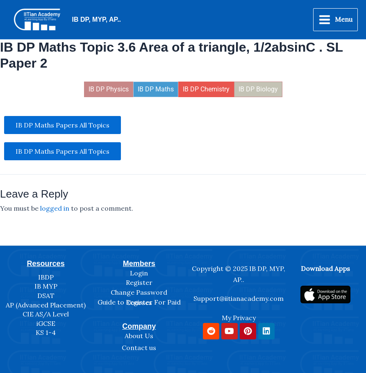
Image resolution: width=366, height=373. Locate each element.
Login (139, 273)
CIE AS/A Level (46, 314)
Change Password (139, 292)
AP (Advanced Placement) (46, 305)
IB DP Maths (156, 90)
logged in (54, 209)
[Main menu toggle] (335, 20)
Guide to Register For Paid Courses (139, 302)
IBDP (46, 277)
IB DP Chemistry (206, 90)
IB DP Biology (258, 90)
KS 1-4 (46, 332)
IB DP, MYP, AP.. (96, 19)
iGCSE (45, 323)
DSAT (46, 295)
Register (139, 282)
